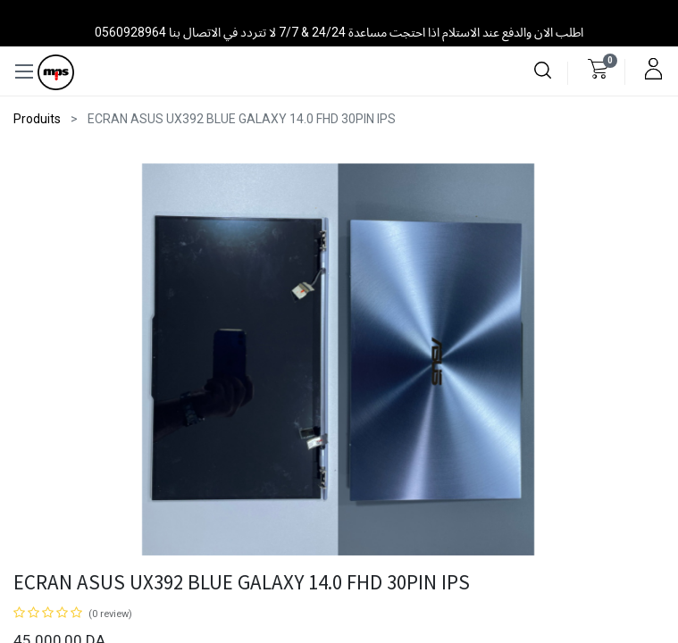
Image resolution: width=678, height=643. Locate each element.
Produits (37, 119)
